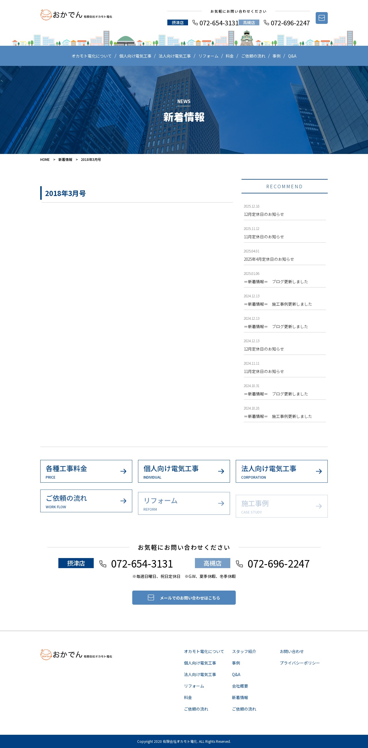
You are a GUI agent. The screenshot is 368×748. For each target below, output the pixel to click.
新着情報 (65, 159)
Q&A (292, 56)
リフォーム (208, 56)
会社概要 (240, 686)
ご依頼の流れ (253, 56)
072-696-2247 (290, 22)
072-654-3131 (219, 22)
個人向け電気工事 (135, 56)
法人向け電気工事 (175, 56)
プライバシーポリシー (300, 663)
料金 (230, 56)
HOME (45, 159)
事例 (277, 56)
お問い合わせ (292, 651)
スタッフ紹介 (244, 651)
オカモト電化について (92, 56)
